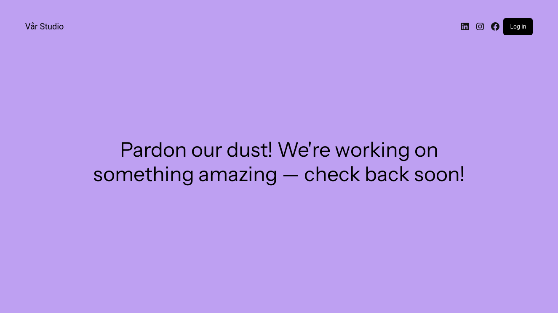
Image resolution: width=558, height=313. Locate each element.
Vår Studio (44, 26)
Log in (518, 26)
